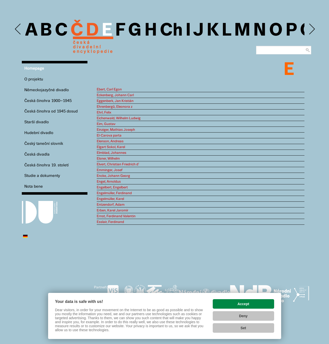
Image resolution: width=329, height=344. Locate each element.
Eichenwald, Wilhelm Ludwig (119, 118)
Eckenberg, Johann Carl (115, 95)
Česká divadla (37, 154)
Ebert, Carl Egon (109, 89)
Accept (243, 304)
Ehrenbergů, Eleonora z (114, 106)
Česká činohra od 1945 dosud (51, 111)
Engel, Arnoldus (109, 181)
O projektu (33, 79)
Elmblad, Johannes (111, 153)
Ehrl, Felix (104, 112)
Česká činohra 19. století (46, 165)
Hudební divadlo (38, 133)
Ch (171, 31)
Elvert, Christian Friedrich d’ (118, 164)
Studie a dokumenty (42, 176)
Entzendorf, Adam (111, 204)
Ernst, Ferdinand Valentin (116, 216)
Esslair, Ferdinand (110, 222)
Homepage (34, 68)
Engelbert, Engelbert (112, 187)
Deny (243, 316)
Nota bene (33, 186)
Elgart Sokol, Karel (111, 147)
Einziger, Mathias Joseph (116, 130)
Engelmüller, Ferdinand (114, 193)
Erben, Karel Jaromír (112, 210)
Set (243, 328)
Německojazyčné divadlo (46, 90)
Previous (18, 29)
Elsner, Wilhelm (108, 158)
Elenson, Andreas (110, 141)
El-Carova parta (109, 135)
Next (311, 29)
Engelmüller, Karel (110, 199)
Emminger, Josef (110, 170)
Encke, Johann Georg (113, 176)
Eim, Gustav (106, 124)
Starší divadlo (36, 122)
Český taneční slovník (43, 144)
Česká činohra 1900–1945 (48, 101)
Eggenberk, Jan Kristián (115, 101)
